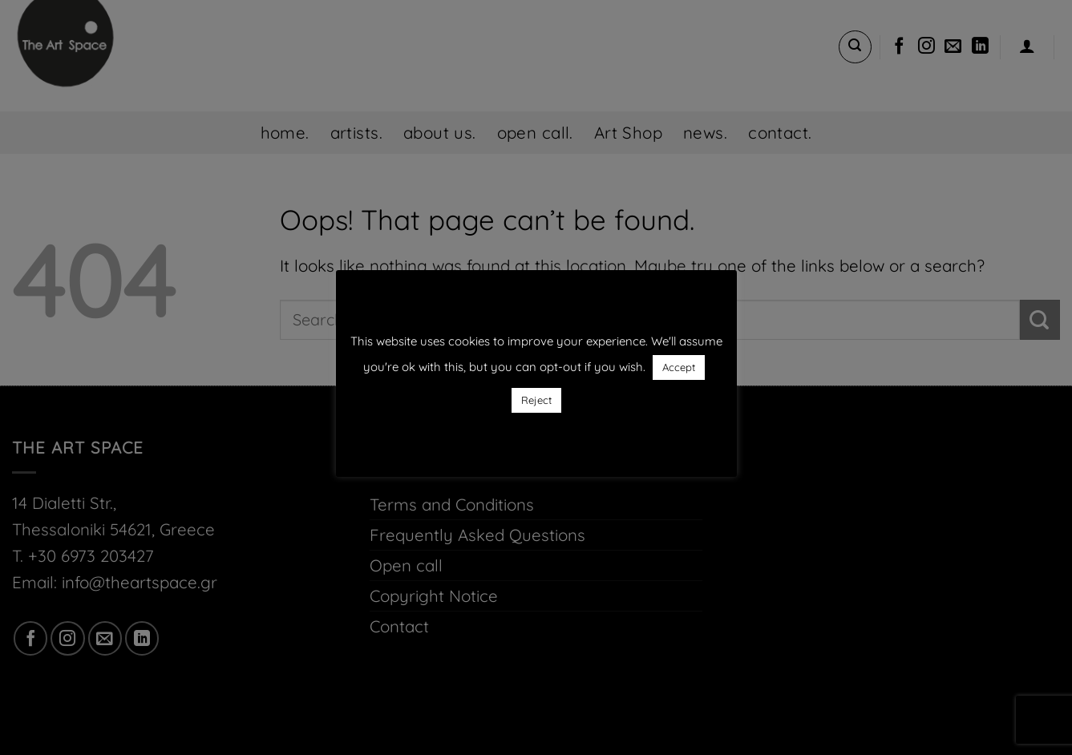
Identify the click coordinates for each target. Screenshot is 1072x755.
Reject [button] (536, 400)
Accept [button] (678, 367)
